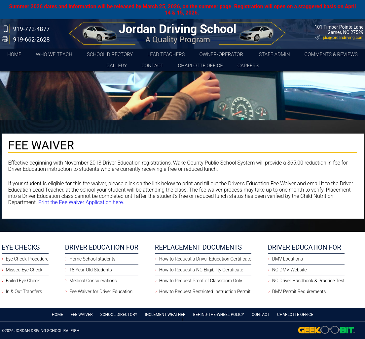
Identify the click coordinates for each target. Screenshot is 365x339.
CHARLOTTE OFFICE (200, 66)
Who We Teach (54, 54)
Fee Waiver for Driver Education (100, 291)
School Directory (110, 54)
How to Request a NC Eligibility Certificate (201, 269)
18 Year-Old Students (90, 269)
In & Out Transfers (24, 291)
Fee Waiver (82, 314)
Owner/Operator (221, 54)
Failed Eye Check (23, 280)
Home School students (92, 259)
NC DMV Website (289, 269)
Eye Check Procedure (27, 259)
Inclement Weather (165, 314)
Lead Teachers (166, 54)
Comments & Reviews (331, 54)
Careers (248, 66)
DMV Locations (287, 259)
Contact (152, 66)
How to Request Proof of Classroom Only (200, 280)
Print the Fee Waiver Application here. (81, 202)
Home (14, 54)
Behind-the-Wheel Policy (218, 314)
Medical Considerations (93, 280)
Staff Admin (274, 54)
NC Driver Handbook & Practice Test (308, 280)
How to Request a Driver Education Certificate (205, 259)
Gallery (116, 66)
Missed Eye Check (24, 269)
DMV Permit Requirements (299, 291)
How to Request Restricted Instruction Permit (205, 291)
